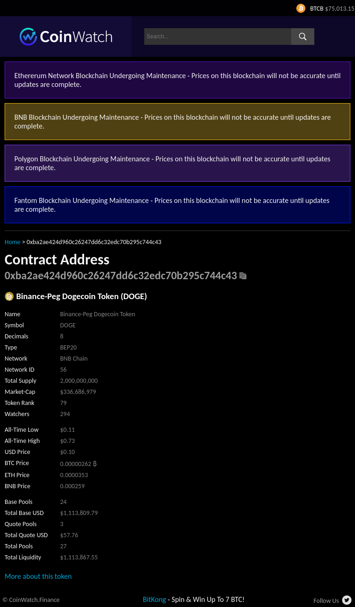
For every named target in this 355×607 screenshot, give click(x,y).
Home (12, 242)
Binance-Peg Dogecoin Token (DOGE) (81, 296)
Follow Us (326, 601)
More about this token (38, 576)
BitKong (154, 599)
